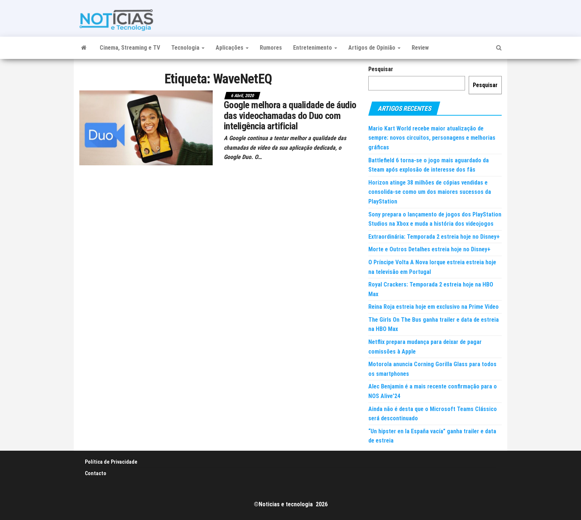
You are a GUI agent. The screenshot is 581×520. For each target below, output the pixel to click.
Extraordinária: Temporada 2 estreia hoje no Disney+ (434, 236)
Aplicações (232, 47)
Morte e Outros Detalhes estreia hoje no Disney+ (429, 249)
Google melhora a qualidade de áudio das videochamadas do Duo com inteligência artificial (290, 115)
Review (420, 47)
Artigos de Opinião (374, 47)
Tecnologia (188, 47)
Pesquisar (380, 69)
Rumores (271, 47)
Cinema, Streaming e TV (130, 47)
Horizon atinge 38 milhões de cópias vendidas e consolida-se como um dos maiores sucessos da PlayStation (429, 192)
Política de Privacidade (111, 462)
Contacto (95, 473)
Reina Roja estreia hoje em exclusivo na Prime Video (433, 306)
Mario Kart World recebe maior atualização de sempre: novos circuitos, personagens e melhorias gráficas (431, 138)
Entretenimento (315, 47)
